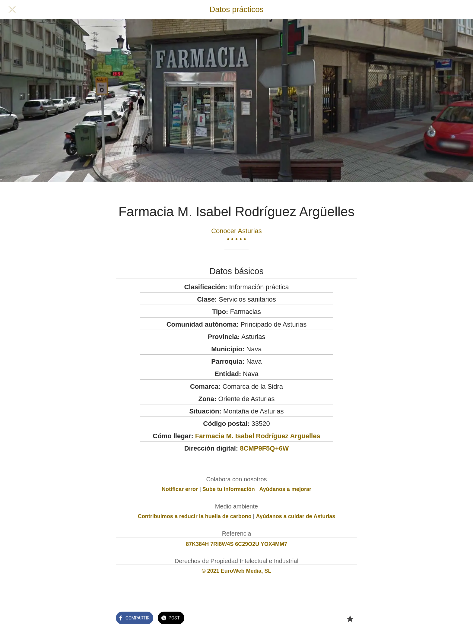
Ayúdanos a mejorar (285, 489)
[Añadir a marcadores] (350, 618)
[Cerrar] (12, 9)
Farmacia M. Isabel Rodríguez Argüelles (257, 436)
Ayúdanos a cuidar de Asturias (295, 516)
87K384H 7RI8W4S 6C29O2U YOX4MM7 (236, 544)
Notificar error (180, 489)
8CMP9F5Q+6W (264, 448)
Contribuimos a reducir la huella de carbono (195, 516)
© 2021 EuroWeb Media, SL (236, 571)
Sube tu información (228, 489)
